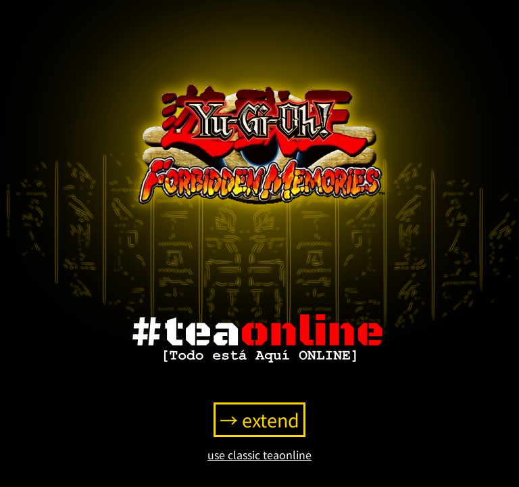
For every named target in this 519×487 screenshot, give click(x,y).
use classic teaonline (259, 454)
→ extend (259, 420)
